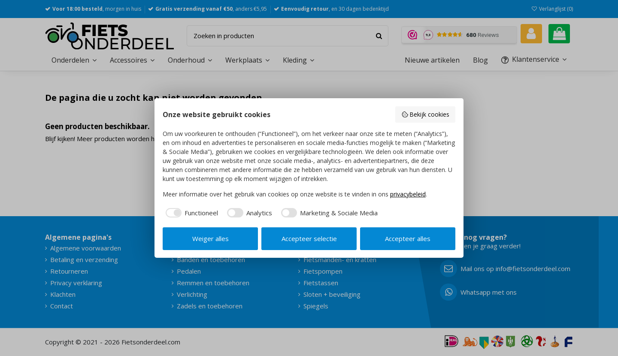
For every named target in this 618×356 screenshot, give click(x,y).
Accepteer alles (407, 238)
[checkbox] (190, 213)
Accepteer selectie (309, 238)
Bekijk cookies (425, 114)
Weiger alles (210, 238)
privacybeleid (408, 194)
